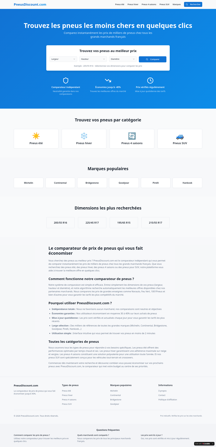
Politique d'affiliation (167, 399)
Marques (177, 4)
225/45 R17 (92, 222)
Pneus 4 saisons (149, 4)
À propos (162, 390)
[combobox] (63, 59)
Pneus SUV (164, 4)
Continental (115, 395)
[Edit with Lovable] (202, 443)
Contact (161, 395)
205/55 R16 (60, 222)
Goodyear (114, 404)
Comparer (153, 59)
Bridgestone (115, 399)
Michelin (114, 390)
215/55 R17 (155, 222)
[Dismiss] (212, 443)
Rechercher (193, 4)
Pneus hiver (133, 4)
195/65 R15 (123, 222)
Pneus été (119, 4)
